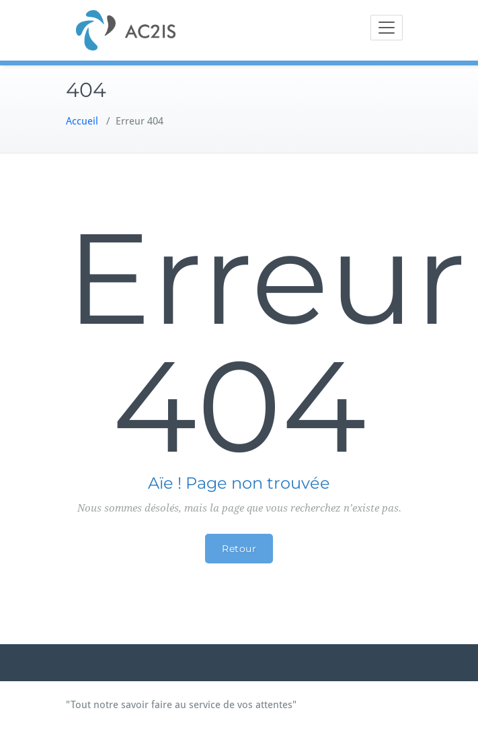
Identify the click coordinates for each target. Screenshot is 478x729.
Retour (239, 549)
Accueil (82, 121)
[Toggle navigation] (386, 27)
